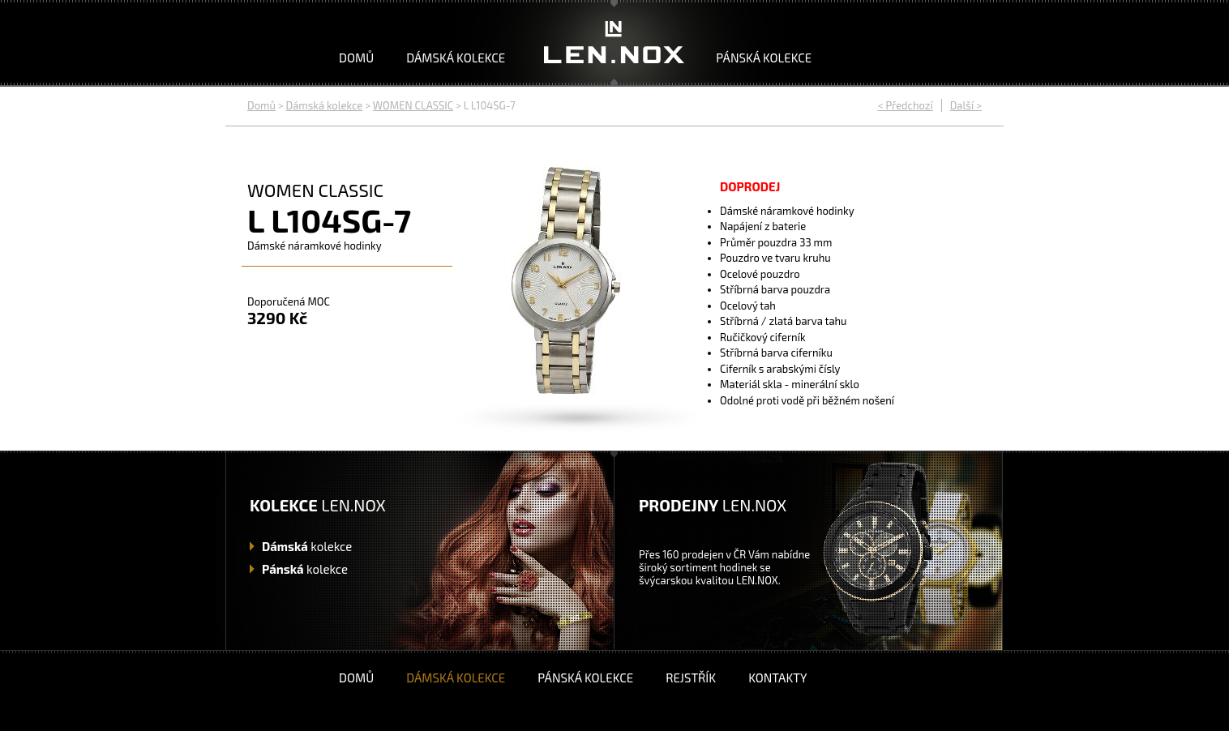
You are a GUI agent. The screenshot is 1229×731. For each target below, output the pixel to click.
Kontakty (777, 677)
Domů (356, 57)
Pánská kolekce (763, 57)
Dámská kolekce (455, 57)
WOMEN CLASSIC (413, 105)
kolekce (307, 546)
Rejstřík (691, 677)
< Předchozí (905, 105)
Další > (966, 105)
